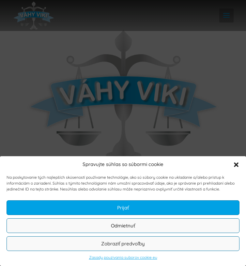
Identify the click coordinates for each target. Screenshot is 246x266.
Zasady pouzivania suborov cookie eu (123, 257)
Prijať (123, 208)
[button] (236, 164)
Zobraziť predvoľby (123, 244)
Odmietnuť (123, 226)
